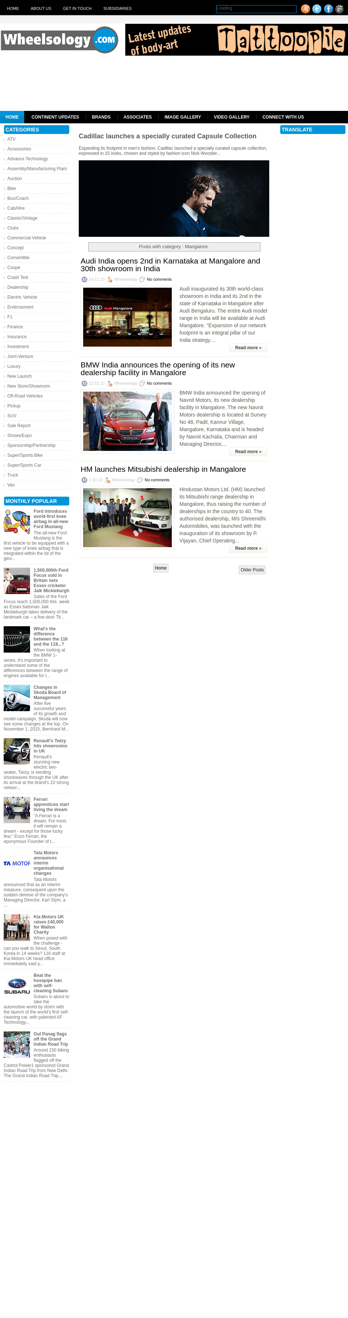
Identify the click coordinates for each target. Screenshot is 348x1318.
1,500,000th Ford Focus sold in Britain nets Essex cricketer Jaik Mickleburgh (51, 580)
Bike (11, 188)
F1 (9, 317)
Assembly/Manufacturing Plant (37, 168)
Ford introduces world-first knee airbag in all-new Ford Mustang (51, 519)
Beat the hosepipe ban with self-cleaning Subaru (51, 983)
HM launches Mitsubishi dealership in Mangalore (163, 469)
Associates (137, 117)
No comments (159, 279)
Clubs (13, 228)
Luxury (14, 366)
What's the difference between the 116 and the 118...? (51, 636)
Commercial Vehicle (26, 237)
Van (11, 485)
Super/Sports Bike (25, 455)
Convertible (18, 257)
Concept (15, 247)
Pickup (14, 405)
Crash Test (17, 277)
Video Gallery (232, 117)
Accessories (19, 149)
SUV (11, 415)
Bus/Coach (18, 198)
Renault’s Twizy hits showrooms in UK (50, 746)
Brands (101, 117)
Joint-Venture (20, 356)
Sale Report (18, 425)
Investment (18, 346)
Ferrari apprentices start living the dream (51, 804)
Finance (15, 326)
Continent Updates (55, 117)
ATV (11, 139)
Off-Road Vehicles (25, 396)
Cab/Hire (16, 208)
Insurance (17, 336)
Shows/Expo (19, 435)
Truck (12, 475)
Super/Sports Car (24, 465)
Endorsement (20, 307)
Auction (14, 178)
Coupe (13, 267)
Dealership (17, 287)
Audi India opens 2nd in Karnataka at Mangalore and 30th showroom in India (170, 264)
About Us (41, 8)
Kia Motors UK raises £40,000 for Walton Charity (49, 924)
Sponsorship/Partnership (31, 445)
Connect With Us (283, 117)
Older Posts (252, 569)
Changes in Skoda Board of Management (50, 692)
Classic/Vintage (22, 218)
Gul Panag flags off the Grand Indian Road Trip (51, 1039)
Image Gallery (182, 117)
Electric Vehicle (22, 297)
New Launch (19, 376)
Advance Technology (27, 158)
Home (13, 8)
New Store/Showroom (28, 386)
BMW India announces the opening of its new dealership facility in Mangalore (158, 368)
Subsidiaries (117, 8)
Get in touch (77, 8)
